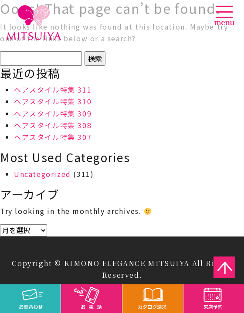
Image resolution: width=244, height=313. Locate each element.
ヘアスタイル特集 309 (53, 113)
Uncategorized (42, 174)
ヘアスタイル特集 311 (53, 89)
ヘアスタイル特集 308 (53, 125)
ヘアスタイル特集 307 (53, 137)
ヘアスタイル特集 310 (53, 101)
